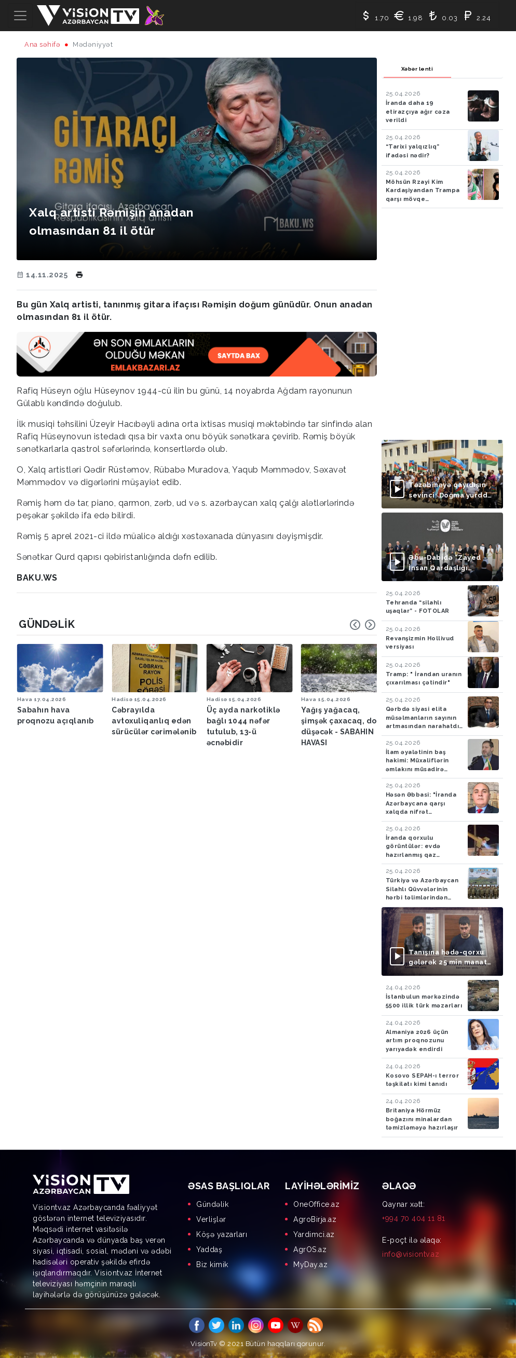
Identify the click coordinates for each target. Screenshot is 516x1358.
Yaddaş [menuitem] (209, 1249)
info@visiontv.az (410, 1254)
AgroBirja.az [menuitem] (314, 1219)
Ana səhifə (42, 44)
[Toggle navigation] (20, 15)
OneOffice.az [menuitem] (316, 1204)
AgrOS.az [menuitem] (310, 1249)
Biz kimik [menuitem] (212, 1264)
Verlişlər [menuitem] (211, 1219)
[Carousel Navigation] (363, 624)
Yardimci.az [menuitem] (314, 1234)
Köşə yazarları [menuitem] (221, 1234)
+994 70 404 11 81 (413, 1218)
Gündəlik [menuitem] (212, 1204)
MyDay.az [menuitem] (310, 1264)
